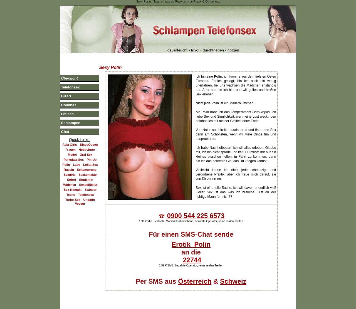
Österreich (194, 277)
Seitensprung (87, 165)
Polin (66, 160)
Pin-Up (92, 155)
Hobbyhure (87, 145)
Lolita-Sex (90, 160)
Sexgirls (70, 170)
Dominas (68, 101)
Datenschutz (253, 294)
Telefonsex (70, 83)
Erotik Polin (191, 240)
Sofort (71, 175)
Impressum (226, 294)
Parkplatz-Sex (74, 155)
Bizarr (66, 92)
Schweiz (233, 277)
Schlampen (70, 119)
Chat (65, 128)
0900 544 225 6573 (195, 212)
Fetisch (67, 110)
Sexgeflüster (88, 180)
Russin (69, 165)
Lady (76, 160)
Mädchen (69, 180)
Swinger (91, 185)
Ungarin (89, 195)
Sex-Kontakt (72, 185)
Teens (70, 190)
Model (72, 150)
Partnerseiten (179, 294)
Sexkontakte (88, 170)
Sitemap (203, 294)
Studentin (86, 175)
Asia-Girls (69, 140)
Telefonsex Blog (148, 294)
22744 (192, 256)
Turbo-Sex (72, 195)
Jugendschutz (282, 294)
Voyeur (80, 199)
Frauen (70, 145)
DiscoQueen (89, 140)
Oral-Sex (86, 150)
